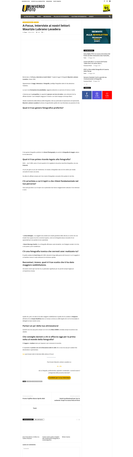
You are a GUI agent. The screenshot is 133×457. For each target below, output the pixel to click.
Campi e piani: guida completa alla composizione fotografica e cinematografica (51, 438)
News (39, 16)
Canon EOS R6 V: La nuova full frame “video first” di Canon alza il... (95, 62)
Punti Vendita (57, 1)
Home (24, 20)
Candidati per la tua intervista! (59, 378)
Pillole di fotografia (61, 16)
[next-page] (79, 420)
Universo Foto (26, 1)
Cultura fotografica (78, 16)
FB (60, 366)
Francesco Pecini (88, 65)
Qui (24, 354)
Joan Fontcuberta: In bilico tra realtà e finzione (31, 437)
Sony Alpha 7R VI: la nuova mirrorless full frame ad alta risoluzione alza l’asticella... (97, 54)
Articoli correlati (28, 419)
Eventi (91, 16)
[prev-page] (77, 420)
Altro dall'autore (39, 419)
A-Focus (37, 20)
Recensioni (47, 16)
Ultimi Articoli (29, 16)
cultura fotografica (37, 381)
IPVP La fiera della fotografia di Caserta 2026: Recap (96, 70)
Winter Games (66, 437)
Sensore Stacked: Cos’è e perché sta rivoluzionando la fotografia (95, 78)
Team (25, 32)
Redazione (49, 1)
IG (57, 366)
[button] (110, 17)
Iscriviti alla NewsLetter (38, 1)
